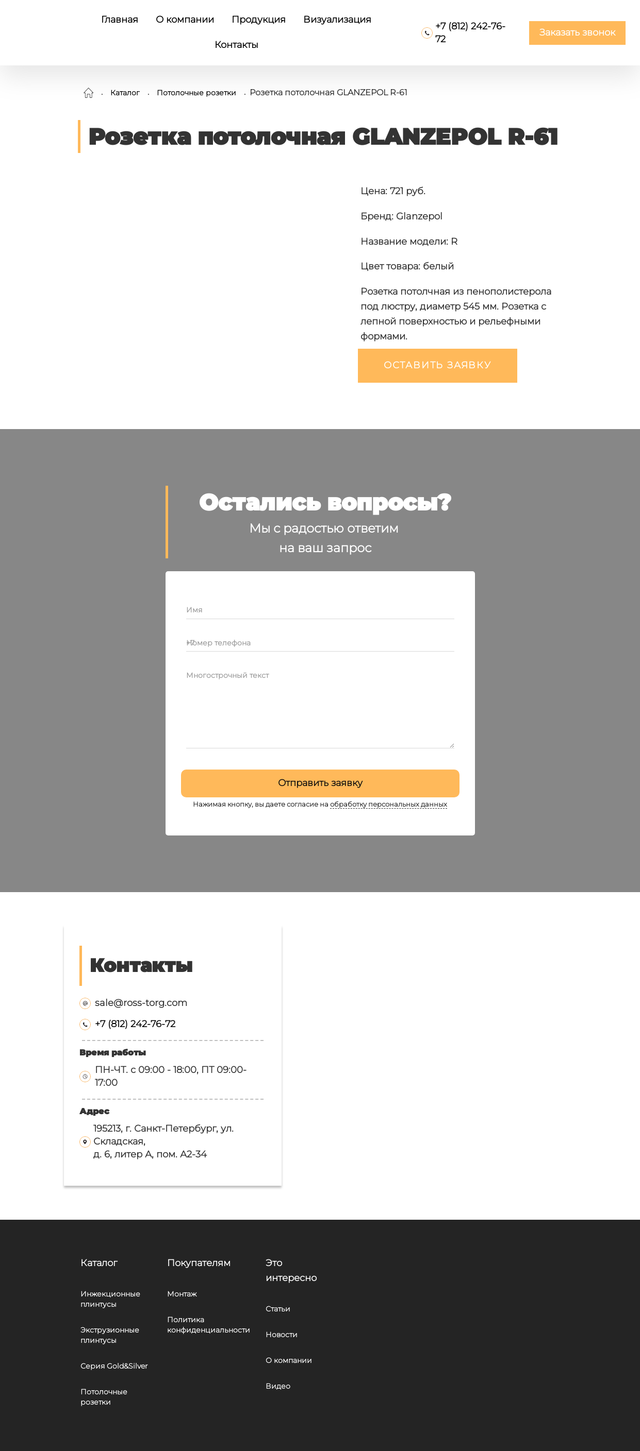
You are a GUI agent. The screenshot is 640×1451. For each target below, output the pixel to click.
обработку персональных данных (388, 804)
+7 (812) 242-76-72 (135, 1024)
